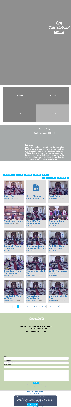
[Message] (36, 375)
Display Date (51, 177)
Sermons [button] (47, 3)
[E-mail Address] (36, 362)
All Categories (9, 174)
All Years (28, 174)
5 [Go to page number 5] (27, 306)
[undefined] (19, 95)
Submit (36, 382)
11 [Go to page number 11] (42, 306)
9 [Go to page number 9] (36, 306)
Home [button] (34, 3)
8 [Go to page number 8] (34, 306)
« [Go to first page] (13, 306)
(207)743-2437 (36, 393)
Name (5, 356)
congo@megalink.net (36, 391)
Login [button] (66, 3)
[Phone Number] (36, 367)
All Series (37, 174)
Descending (61, 177)
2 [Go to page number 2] (20, 306)
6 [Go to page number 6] (29, 306)
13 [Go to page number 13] (48, 306)
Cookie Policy (39, 401)
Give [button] (61, 3)
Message (6, 369)
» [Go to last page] (58, 306)
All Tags (19, 174)
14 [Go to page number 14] (50, 306)
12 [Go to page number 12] (45, 306)
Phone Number (7, 364)
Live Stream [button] (55, 3)
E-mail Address (7, 360)
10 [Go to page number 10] (39, 306)
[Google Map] (36, 344)
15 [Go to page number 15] (53, 306)
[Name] (36, 358)
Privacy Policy (32, 386)
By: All (45, 174)
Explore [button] (40, 3)
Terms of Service (40, 386)
